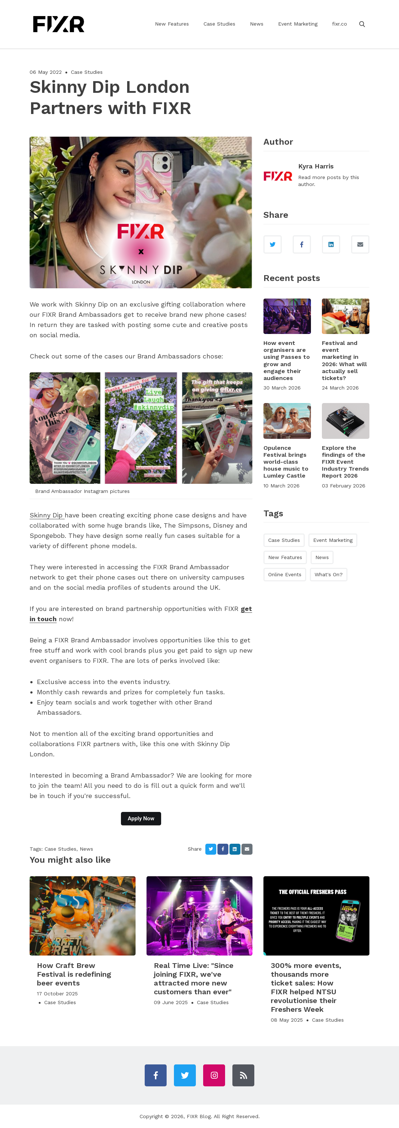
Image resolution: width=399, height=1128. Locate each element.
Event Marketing (298, 24)
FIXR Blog (199, 1116)
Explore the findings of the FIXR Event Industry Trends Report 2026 (345, 461)
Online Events (284, 574)
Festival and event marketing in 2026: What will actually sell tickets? (344, 360)
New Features (172, 24)
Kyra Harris (316, 166)
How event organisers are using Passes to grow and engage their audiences (286, 360)
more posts (326, 177)
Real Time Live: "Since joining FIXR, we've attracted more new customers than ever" (193, 978)
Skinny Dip (47, 515)
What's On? (329, 574)
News (256, 24)
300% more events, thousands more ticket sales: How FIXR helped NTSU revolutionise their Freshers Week (306, 987)
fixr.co (339, 24)
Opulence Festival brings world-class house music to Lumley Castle (285, 461)
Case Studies (219, 24)
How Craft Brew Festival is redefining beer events (74, 974)
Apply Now (141, 818)
